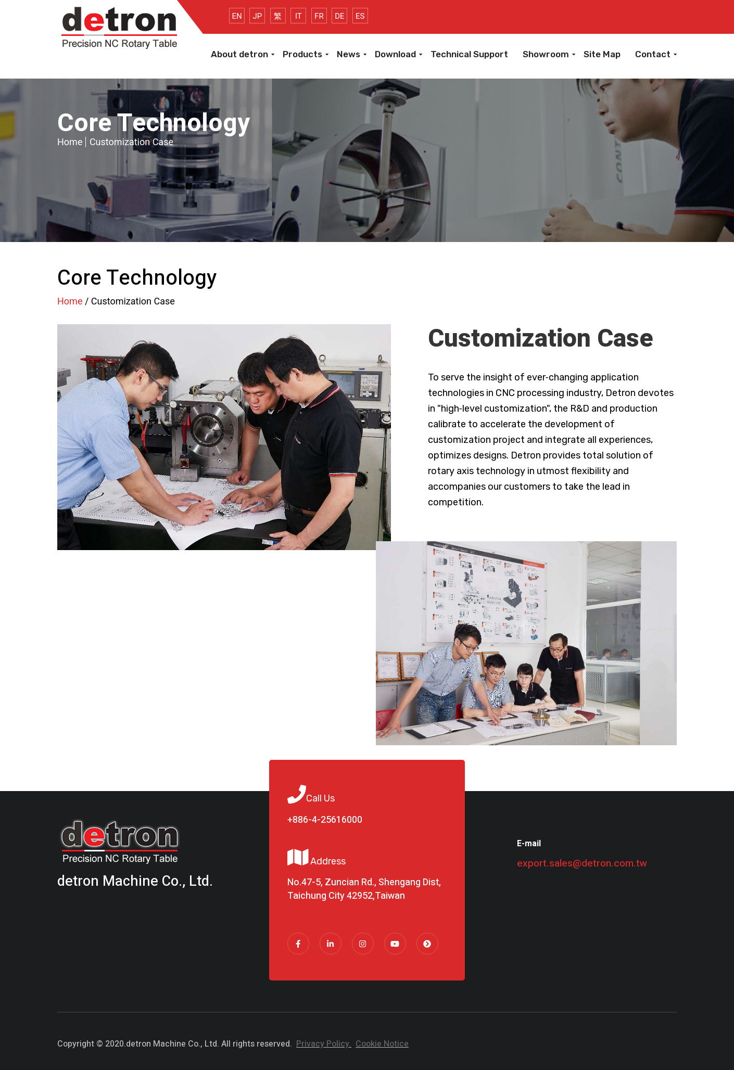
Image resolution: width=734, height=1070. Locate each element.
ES (360, 16)
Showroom (546, 54)
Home (69, 141)
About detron (239, 54)
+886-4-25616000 (324, 820)
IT (298, 16)
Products (302, 54)
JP (257, 16)
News (348, 54)
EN (237, 16)
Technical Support (469, 54)
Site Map (602, 54)
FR (319, 16)
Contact (652, 54)
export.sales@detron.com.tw (582, 863)
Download (395, 54)
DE (339, 16)
